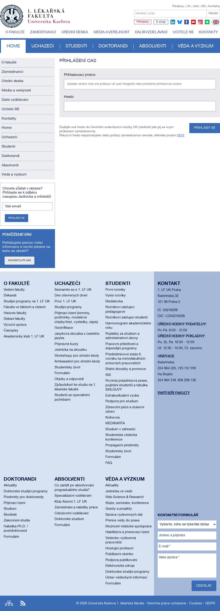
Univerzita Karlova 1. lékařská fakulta (116, 603)
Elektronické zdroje (120, 565)
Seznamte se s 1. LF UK (73, 289)
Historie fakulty (15, 313)
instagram (200, 22)
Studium (10, 508)
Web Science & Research (124, 497)
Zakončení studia (17, 520)
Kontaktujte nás (19, 260)
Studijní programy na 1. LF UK (27, 301)
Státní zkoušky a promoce (125, 369)
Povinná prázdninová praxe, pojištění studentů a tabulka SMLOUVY (126, 385)
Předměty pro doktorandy (24, 497)
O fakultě (15, 32)
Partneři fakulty (174, 393)
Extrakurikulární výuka (122, 395)
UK (189, 6)
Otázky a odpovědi (69, 379)
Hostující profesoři (119, 548)
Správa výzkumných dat (124, 514)
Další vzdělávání (151, 32)
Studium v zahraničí (120, 429)
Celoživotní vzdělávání (71, 513)
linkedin (172, 22)
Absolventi (152, 46)
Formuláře (62, 373)
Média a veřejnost (111, 32)
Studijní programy (68, 307)
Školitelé (10, 514)
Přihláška (143, 22)
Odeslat (204, 585)
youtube (193, 22)
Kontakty (214, 6)
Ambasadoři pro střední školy (77, 361)
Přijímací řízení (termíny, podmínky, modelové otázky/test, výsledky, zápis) (76, 318)
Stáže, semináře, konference (127, 503)
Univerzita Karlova (52, 24)
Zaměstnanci (43, 32)
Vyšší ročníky (115, 295)
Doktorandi (113, 46)
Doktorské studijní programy (26, 491)
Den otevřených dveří (71, 295)
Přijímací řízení (14, 503)
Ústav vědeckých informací (126, 577)
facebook (186, 22)
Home (13, 46)
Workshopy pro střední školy (77, 355)
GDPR (210, 603)
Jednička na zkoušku (71, 349)
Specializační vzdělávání (73, 495)
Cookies (195, 603)
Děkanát (10, 295)
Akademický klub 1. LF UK (24, 336)
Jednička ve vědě (118, 491)
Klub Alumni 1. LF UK (71, 501)
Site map (9, 603)
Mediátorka (114, 301)
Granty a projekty (118, 508)
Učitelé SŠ (183, 32)
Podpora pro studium (121, 401)
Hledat (213, 13)
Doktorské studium (69, 519)
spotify (207, 22)
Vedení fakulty (14, 289)
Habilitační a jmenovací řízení (127, 532)
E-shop (161, 22)
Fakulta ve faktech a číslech (25, 307)
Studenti (76, 46)
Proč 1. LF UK (65, 301)
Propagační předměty (122, 445)
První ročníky (115, 289)
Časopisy (11, 330)
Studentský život (67, 367)
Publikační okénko (119, 554)
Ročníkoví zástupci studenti (126, 317)
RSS (22, 603)
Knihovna (112, 417)
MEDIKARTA (115, 423)
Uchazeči (42, 46)
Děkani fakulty (14, 319)
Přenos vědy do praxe (122, 520)
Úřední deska (74, 32)
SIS (203, 6)
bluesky (179, 22)
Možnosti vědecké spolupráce (128, 526)
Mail (196, 6)
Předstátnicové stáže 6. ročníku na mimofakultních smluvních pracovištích (125, 359)
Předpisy (178, 6)
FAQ (108, 463)
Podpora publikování (121, 560)
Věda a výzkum (195, 46)
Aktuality (10, 485)
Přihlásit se (16, 218)
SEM (180, 135)
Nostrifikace (64, 327)
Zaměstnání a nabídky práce (76, 507)
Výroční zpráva (15, 324)
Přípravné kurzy (66, 344)
